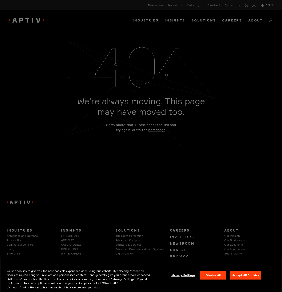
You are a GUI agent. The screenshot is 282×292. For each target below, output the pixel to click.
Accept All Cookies (245, 277)
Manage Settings (183, 277)
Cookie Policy (29, 290)
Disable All (213, 277)
